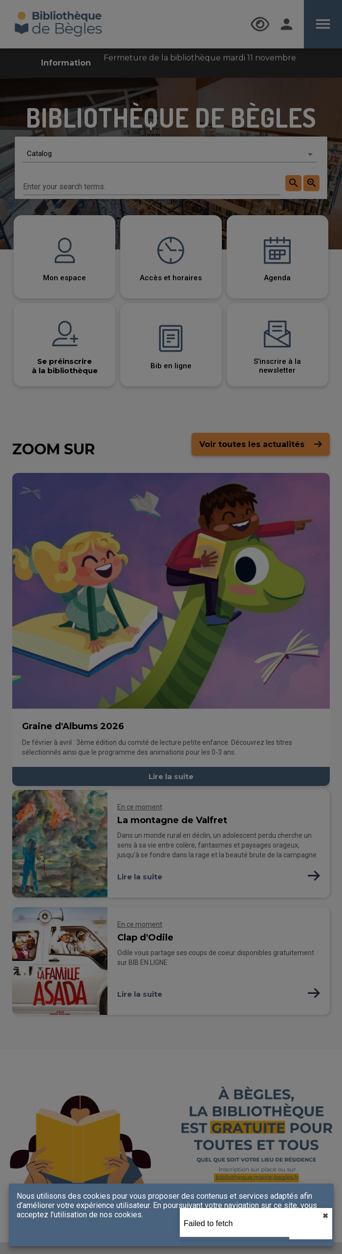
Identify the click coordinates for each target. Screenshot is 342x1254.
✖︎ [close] (325, 1216)
